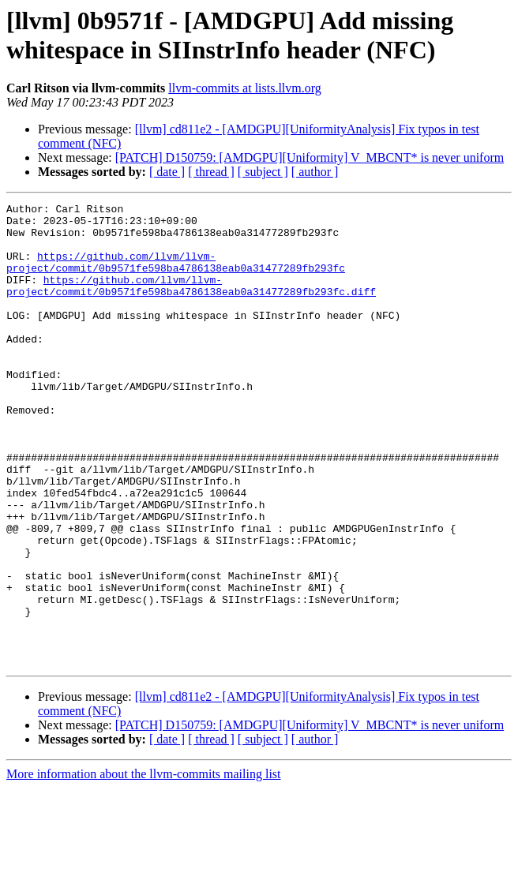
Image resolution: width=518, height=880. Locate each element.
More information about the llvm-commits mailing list (143, 866)
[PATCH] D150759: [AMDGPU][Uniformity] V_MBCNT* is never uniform (309, 157)
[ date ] (167, 171)
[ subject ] (263, 171)
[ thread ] (211, 171)
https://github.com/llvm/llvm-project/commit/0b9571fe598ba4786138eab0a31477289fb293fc (175, 274)
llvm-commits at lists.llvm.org (244, 88)
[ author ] (315, 171)
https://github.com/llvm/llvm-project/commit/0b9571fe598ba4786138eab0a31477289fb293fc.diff (191, 303)
